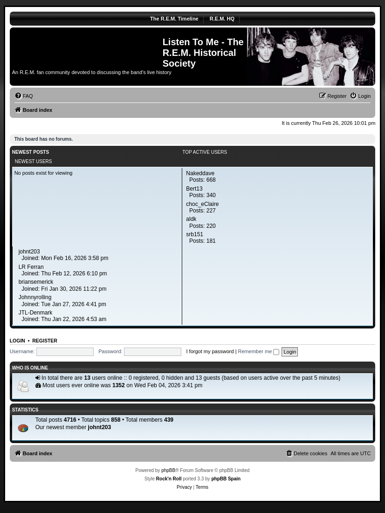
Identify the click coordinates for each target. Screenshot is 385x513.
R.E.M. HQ (222, 18)
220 (211, 226)
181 (211, 241)
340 (211, 195)
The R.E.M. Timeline (174, 18)
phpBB (168, 470)
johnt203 (99, 427)
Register (44, 340)
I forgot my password (210, 351)
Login (17, 340)
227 (211, 210)
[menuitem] (23, 96)
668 (211, 180)
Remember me (259, 351)
